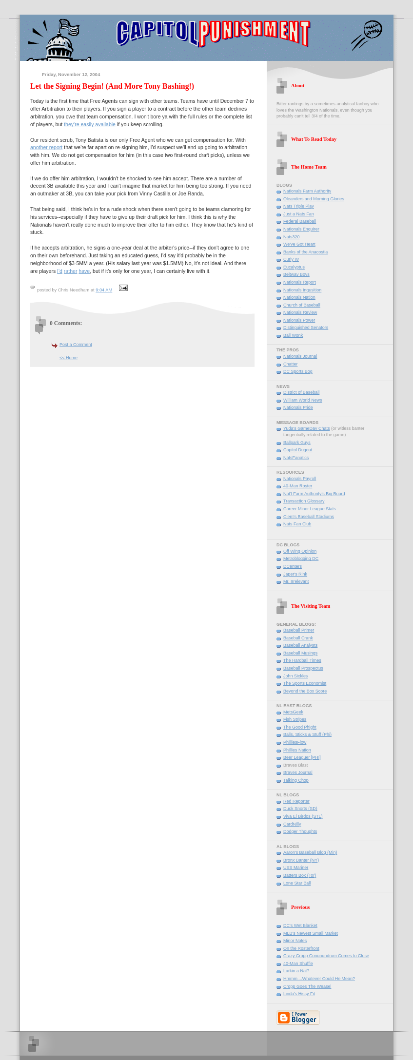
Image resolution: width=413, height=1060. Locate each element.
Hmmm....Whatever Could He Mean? (319, 978)
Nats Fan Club (297, 523)
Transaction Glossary (303, 501)
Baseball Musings (300, 653)
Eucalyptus (294, 267)
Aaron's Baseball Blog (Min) (310, 852)
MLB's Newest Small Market (310, 933)
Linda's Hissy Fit (299, 993)
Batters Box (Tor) (299, 875)
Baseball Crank (298, 638)
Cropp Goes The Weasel (307, 986)
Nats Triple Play (298, 206)
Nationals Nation (299, 297)
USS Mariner (295, 867)
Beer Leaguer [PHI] (302, 757)
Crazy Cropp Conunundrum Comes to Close (326, 955)
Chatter (290, 364)
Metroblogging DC (300, 558)
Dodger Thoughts (300, 831)
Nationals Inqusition (302, 290)
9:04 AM (104, 290)
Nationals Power (299, 320)
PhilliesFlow (294, 742)
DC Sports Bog (298, 371)
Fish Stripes (294, 719)
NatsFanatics (296, 457)
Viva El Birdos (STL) (303, 816)
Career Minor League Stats (309, 508)
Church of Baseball (301, 305)
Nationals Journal (300, 356)
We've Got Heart (299, 244)
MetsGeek (293, 712)
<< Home (68, 357)
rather (71, 271)
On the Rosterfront (301, 948)
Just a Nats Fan (298, 214)
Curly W (291, 259)
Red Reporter (296, 801)
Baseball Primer (298, 630)
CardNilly (292, 824)
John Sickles (295, 676)
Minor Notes (295, 940)
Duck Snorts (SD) (300, 808)
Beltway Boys (296, 274)
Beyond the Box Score (305, 691)
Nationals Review (300, 312)
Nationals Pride (298, 407)
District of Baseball (301, 392)
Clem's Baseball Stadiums (308, 516)
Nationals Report (299, 282)
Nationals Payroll (299, 478)
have (84, 271)
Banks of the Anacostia (305, 252)
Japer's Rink (295, 574)
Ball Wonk (293, 335)
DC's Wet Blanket (300, 925)
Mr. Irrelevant (296, 581)
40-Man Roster (297, 485)
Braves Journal (298, 772)
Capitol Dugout (297, 449)
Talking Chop (296, 780)
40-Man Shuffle (298, 963)
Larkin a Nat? (296, 970)
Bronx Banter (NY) (301, 860)
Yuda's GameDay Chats (306, 428)
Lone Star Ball (297, 883)
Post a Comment (75, 344)
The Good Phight (299, 727)
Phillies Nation (297, 750)
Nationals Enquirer (301, 229)
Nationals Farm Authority (307, 191)
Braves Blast (295, 765)
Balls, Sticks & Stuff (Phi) (307, 734)
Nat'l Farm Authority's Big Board (314, 493)
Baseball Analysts (300, 645)
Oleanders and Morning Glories (313, 198)
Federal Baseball (299, 221)
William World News (302, 400)
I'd (59, 271)
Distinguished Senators (305, 327)
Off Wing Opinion (299, 551)
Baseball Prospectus (303, 668)
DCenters (292, 566)
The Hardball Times (302, 660)
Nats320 (291, 236)
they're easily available (90, 124)
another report (46, 147)
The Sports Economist (304, 683)
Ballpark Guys (297, 442)
